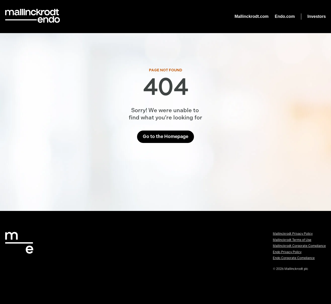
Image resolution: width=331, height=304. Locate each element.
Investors (316, 16)
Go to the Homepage (165, 136)
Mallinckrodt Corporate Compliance (299, 246)
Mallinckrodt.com (252, 16)
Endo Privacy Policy (287, 252)
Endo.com (285, 16)
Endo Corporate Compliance (294, 258)
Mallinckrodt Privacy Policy (293, 233)
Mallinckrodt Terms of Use (292, 240)
